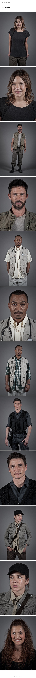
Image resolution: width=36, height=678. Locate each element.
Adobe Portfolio (20, 676)
